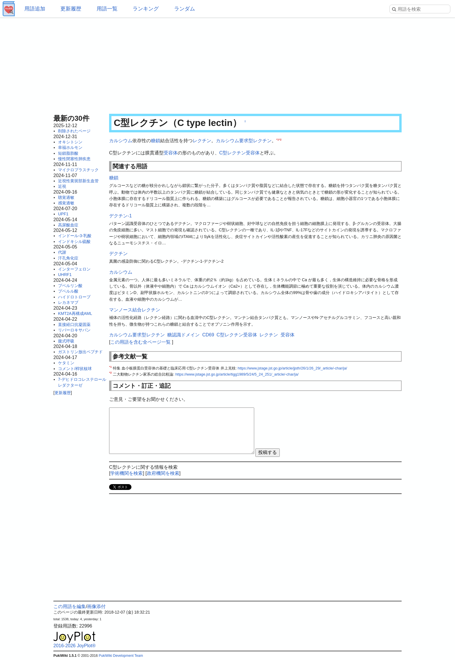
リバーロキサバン (74, 330)
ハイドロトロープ (74, 297)
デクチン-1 (120, 215)
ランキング (146, 9)
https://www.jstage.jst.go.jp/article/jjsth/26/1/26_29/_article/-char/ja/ (292, 368)
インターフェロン (74, 269)
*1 (277, 139)
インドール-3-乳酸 (74, 235)
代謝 (62, 252)
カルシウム (120, 140)
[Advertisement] (227, 63)
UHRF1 (65, 274)
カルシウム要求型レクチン (244, 140)
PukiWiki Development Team (121, 656)
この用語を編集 (69, 606)
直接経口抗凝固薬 (74, 324)
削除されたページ (74, 131)
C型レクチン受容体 (239, 152)
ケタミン (66, 362)
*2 (280, 139)
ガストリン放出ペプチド (80, 351)
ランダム (184, 9)
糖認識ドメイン (183, 334)
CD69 (208, 334)
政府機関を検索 (163, 473)
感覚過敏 (66, 203)
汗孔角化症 (68, 258)
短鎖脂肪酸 (68, 153)
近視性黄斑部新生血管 (78, 180)
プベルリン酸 (70, 285)
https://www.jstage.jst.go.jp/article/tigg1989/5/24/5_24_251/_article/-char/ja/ (237, 374)
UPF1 (63, 214)
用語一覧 (107, 9)
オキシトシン (70, 142)
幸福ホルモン (70, 147)
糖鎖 (155, 140)
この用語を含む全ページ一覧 (140, 342)
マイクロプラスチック (78, 169)
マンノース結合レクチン (134, 309)
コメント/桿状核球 (75, 368)
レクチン (202, 140)
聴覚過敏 (66, 197)
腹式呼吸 (66, 341)
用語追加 (34, 9)
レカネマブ (68, 302)
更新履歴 (70, 9)
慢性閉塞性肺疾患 (74, 158)
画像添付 (96, 606)
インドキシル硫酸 (74, 241)
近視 (62, 186)
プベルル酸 (68, 291)
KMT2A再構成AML (75, 313)
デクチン (118, 253)
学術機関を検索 (126, 473)
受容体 (171, 152)
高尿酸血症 (68, 225)
